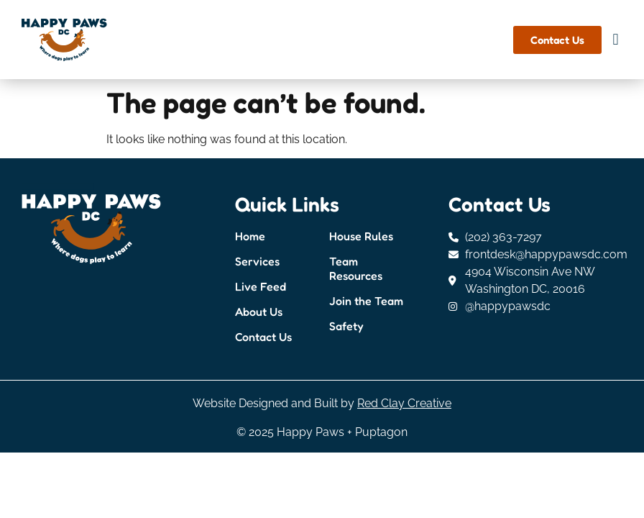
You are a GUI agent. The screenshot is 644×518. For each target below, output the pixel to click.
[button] (615, 40)
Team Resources (355, 268)
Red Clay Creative (404, 403)
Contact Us (263, 337)
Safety (346, 326)
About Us (258, 311)
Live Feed (260, 286)
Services (257, 261)
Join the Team (366, 301)
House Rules (361, 236)
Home (250, 236)
